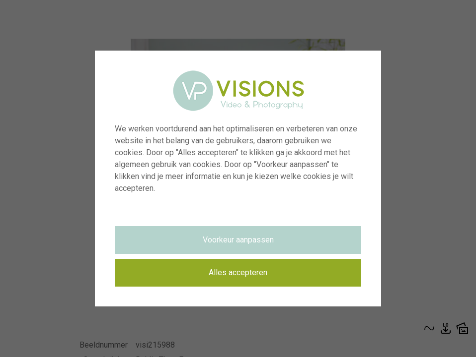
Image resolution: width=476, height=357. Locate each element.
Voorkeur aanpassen (238, 239)
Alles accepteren (238, 272)
